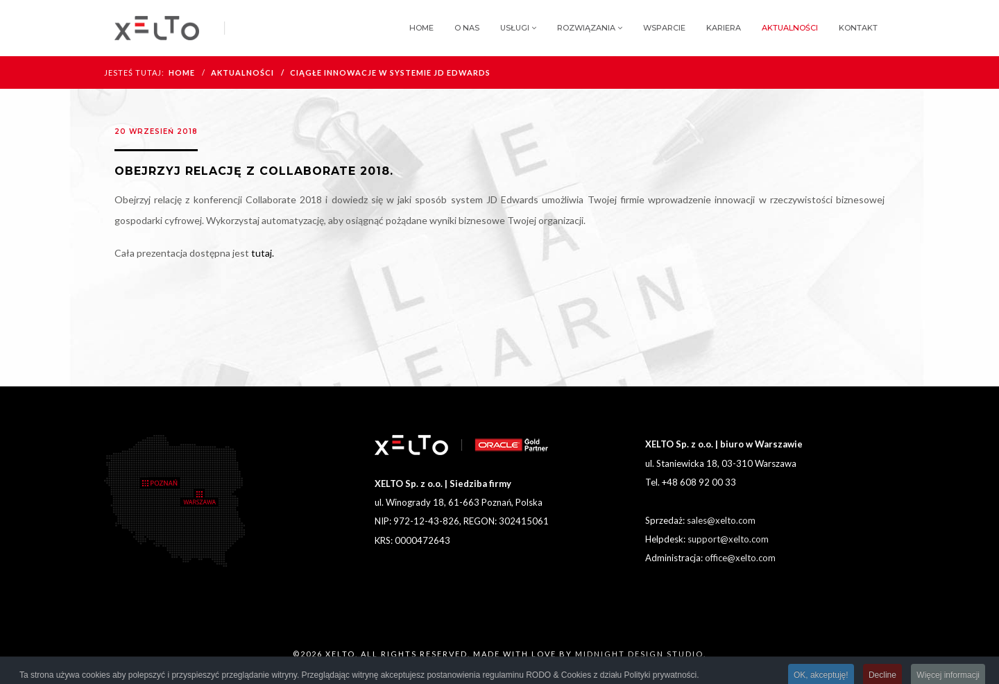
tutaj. (262, 253)
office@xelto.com (740, 557)
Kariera (723, 28)
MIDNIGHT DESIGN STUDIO (639, 653)
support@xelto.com (728, 539)
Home (421, 28)
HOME (182, 72)
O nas (466, 28)
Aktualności (790, 28)
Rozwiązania (586, 28)
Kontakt (858, 28)
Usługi (514, 28)
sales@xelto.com (721, 520)
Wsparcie (664, 28)
